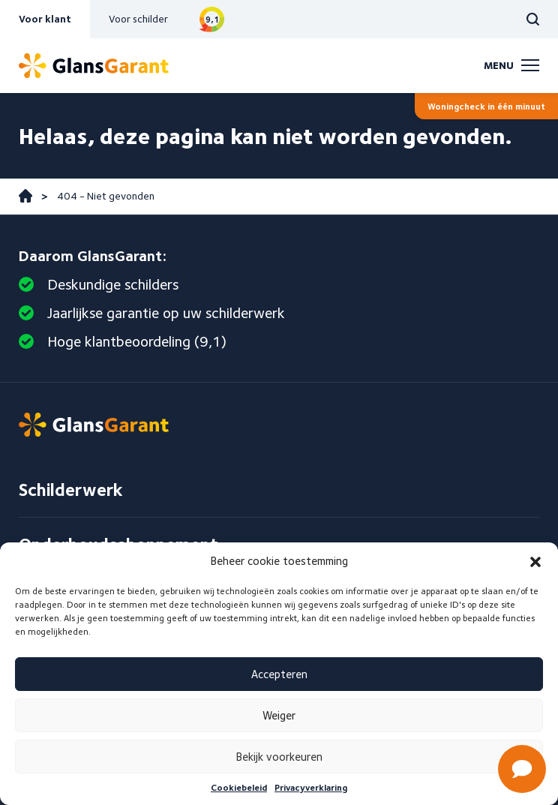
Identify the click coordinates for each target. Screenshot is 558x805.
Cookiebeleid (239, 787)
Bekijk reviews (212, 19)
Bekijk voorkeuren (279, 757)
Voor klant (45, 19)
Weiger (279, 715)
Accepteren (279, 674)
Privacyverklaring (310, 787)
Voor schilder (138, 19)
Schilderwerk (71, 489)
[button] (535, 561)
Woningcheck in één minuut (486, 106)
